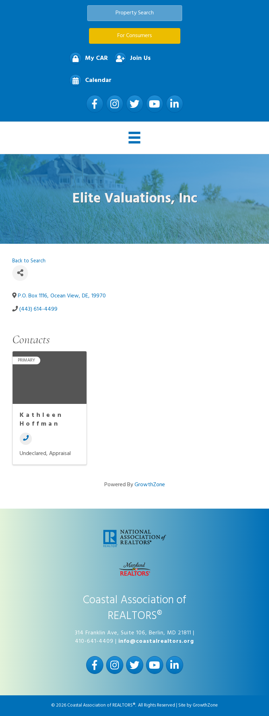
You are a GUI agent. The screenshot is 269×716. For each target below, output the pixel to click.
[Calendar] (88, 80)
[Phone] (26, 439)
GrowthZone (149, 484)
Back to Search (29, 261)
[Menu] (134, 138)
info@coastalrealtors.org (156, 641)
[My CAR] (87, 58)
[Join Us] (131, 58)
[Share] (20, 273)
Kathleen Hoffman (41, 419)
